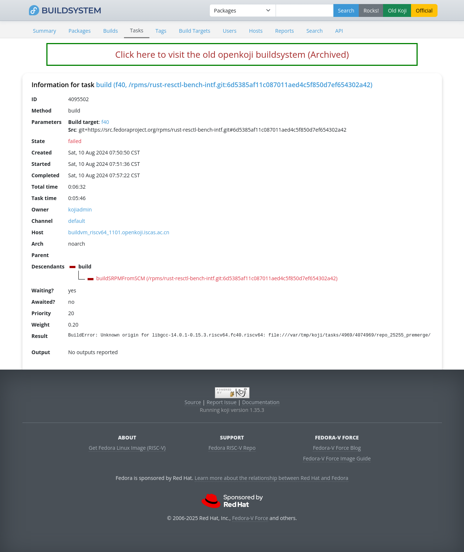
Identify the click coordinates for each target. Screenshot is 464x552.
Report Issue (221, 402)
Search (315, 30)
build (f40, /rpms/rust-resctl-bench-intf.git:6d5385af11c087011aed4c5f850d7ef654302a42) (234, 84)
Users (230, 30)
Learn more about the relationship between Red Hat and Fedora (271, 477)
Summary (44, 30)
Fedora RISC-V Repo (231, 447)
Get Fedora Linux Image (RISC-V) (127, 447)
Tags (161, 30)
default (76, 220)
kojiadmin (80, 209)
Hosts (256, 30)
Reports (284, 30)
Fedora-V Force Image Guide (337, 458)
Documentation (261, 402)
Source (192, 402)
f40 (105, 121)
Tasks (136, 30)
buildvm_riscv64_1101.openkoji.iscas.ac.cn (118, 232)
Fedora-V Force (250, 517)
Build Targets (194, 30)
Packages (79, 30)
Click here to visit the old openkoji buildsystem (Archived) (232, 54)
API (339, 30)
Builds (110, 30)
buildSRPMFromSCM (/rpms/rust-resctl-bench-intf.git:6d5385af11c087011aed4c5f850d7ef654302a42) (216, 278)
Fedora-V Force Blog (337, 447)
